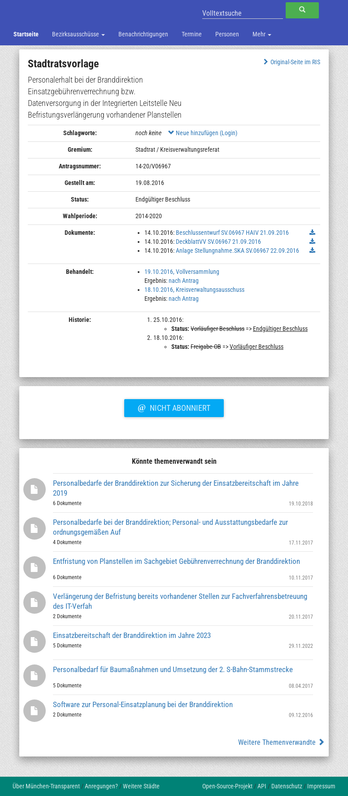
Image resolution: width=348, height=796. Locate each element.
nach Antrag (184, 280)
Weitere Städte (141, 786)
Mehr (261, 34)
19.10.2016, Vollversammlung (181, 271)
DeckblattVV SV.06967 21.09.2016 (218, 241)
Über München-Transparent (46, 786)
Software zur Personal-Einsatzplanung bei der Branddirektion (143, 704)
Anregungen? (101, 786)
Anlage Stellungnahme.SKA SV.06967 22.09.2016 (237, 250)
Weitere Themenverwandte (281, 742)
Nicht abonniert (174, 407)
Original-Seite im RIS (290, 62)
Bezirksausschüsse (78, 34)
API (261, 786)
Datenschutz (286, 786)
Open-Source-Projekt (227, 786)
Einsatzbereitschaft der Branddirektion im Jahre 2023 (132, 635)
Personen (227, 34)
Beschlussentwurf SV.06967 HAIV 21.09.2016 (232, 232)
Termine (192, 34)
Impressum (321, 786)
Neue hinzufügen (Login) (202, 132)
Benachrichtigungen (143, 34)
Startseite (26, 34)
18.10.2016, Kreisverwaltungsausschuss (194, 289)
